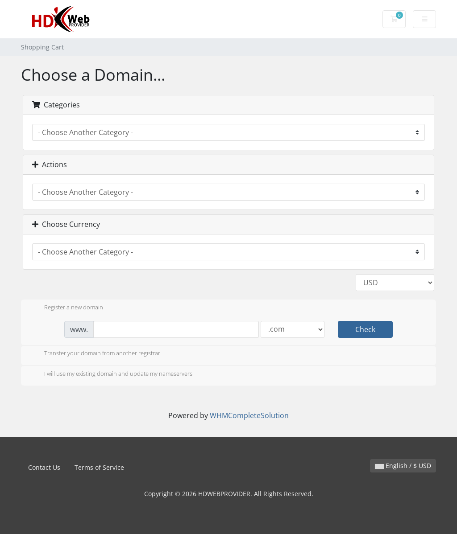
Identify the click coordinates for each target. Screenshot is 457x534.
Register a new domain (66, 308)
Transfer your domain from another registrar (95, 354)
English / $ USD (403, 465)
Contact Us (44, 467)
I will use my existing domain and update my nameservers (111, 374)
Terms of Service (99, 467)
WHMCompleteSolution (249, 415)
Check (365, 329)
